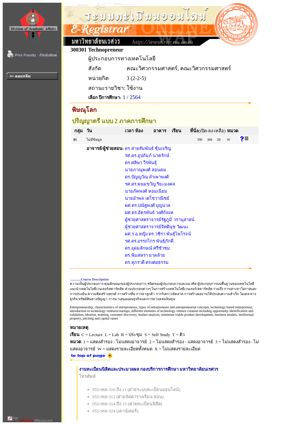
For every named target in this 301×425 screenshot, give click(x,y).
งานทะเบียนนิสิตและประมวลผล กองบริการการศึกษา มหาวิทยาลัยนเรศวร (149, 369)
